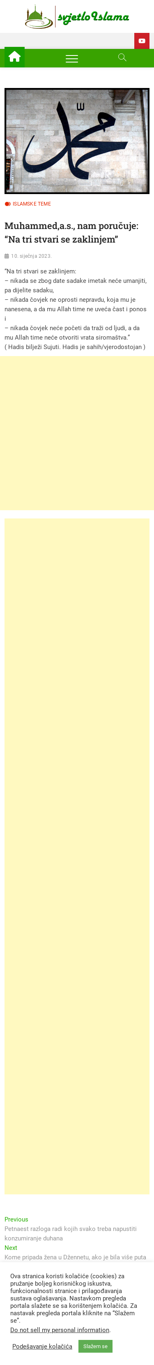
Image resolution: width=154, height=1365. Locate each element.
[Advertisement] (77, 433)
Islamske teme (32, 204)
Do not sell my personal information (59, 1330)
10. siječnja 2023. (31, 256)
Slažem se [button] (95, 1346)
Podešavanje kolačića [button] (42, 1346)
